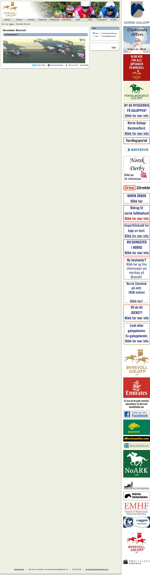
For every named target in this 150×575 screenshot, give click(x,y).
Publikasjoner (55, 19)
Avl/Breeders (66, 19)
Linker (90, 19)
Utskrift (85, 65)
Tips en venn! (73, 65)
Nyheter (7, 19)
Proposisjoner (102, 19)
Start (11, 24)
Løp (96, 36)
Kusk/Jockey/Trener (109, 33)
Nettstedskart (19, 569)
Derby (78, 19)
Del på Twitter (40, 65)
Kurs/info (31, 19)
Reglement (43, 19)
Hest (96, 33)
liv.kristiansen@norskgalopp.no (97, 569)
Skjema (19, 19)
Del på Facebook (56, 65)
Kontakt (113, 19)
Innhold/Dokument (109, 36)
